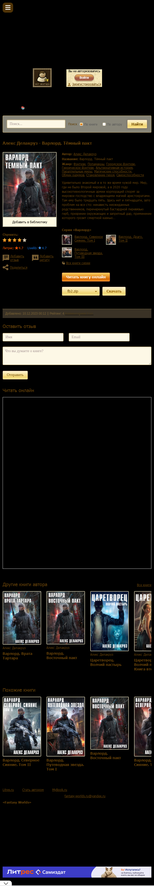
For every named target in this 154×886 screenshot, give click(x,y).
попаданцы (96, 164)
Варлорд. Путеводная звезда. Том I (65, 764)
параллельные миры (77, 171)
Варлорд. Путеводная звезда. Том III (89, 252)
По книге (88, 124)
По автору (112, 124)
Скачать (114, 291)
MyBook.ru (59, 789)
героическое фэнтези (78, 167)
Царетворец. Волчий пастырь (105, 662)
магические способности (112, 171)
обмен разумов (73, 175)
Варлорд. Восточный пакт (61, 655)
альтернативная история (114, 167)
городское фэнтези (120, 164)
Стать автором (33, 789)
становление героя (100, 175)
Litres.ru (8, 789)
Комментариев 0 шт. (79, 313)
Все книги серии (78, 263)
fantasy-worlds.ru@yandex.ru (85, 796)
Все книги (144, 585)
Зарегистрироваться (86, 84)
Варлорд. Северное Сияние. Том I (89, 238)
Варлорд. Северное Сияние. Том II (21, 762)
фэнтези (79, 164)
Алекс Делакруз (37, 108)
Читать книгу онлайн (86, 277)
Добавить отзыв (17, 258)
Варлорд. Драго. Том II (131, 238)
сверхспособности (130, 175)
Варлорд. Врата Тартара (17, 655)
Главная (8, 108)
